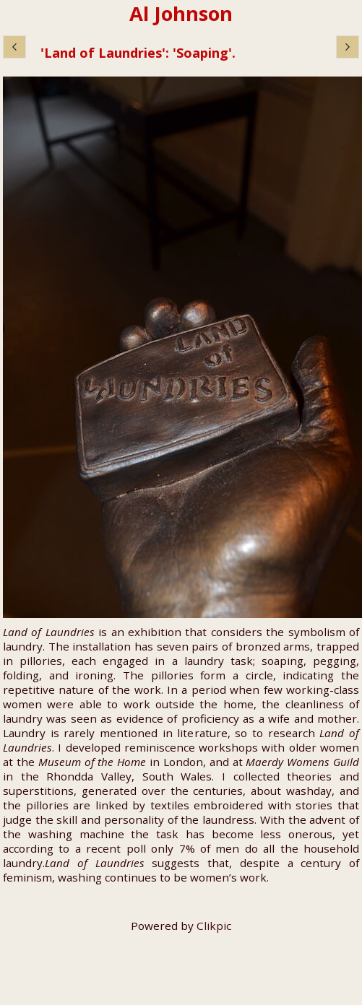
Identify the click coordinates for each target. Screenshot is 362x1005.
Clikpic (214, 925)
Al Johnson (181, 13)
